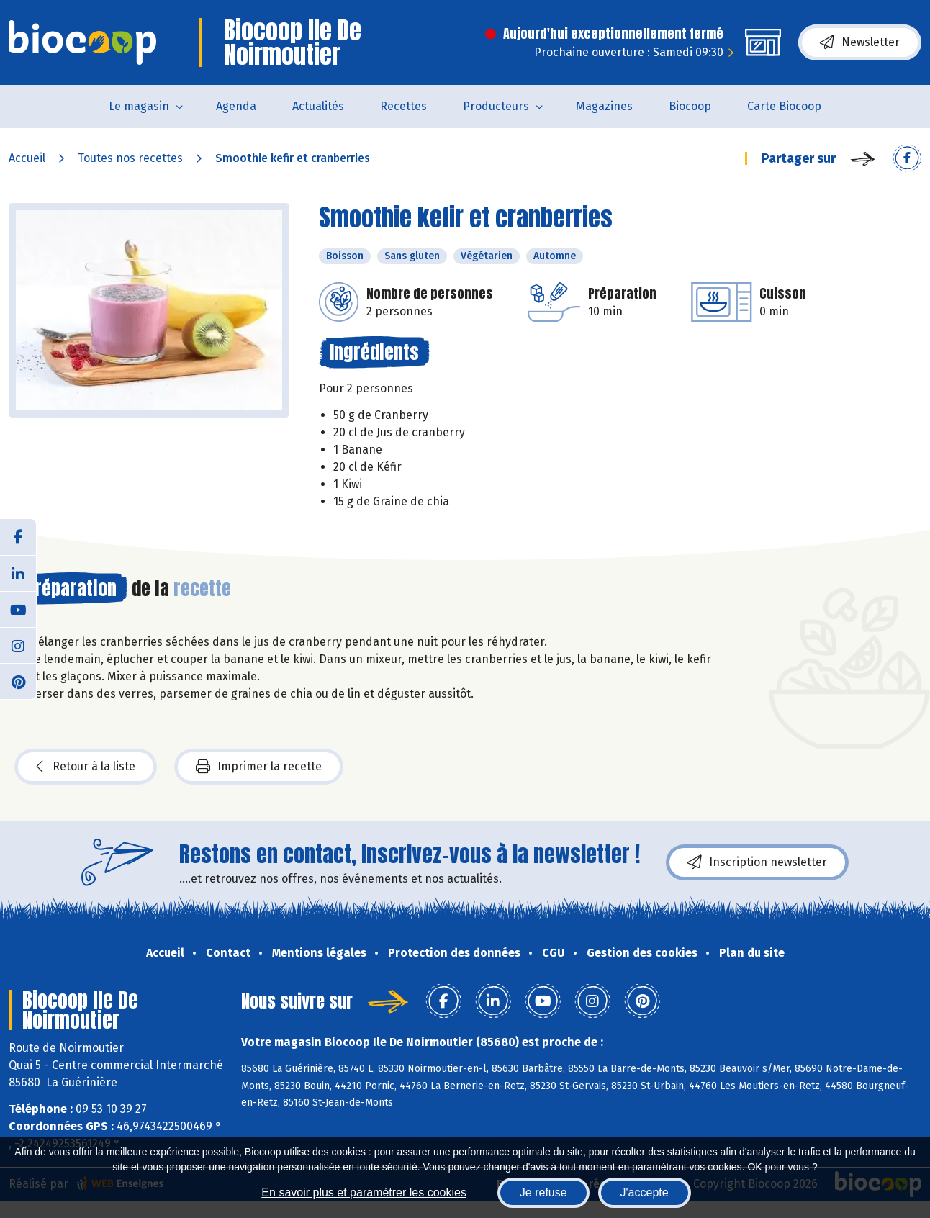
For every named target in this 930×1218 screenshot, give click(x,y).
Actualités (318, 106)
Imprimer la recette (259, 766)
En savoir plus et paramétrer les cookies (363, 1192)
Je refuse (543, 1192)
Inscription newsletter (757, 862)
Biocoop (690, 106)
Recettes (403, 106)
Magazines (604, 106)
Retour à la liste (85, 766)
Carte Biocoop (784, 106)
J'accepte (644, 1192)
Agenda (236, 106)
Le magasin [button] (139, 106)
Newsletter (860, 42)
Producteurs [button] (496, 106)
